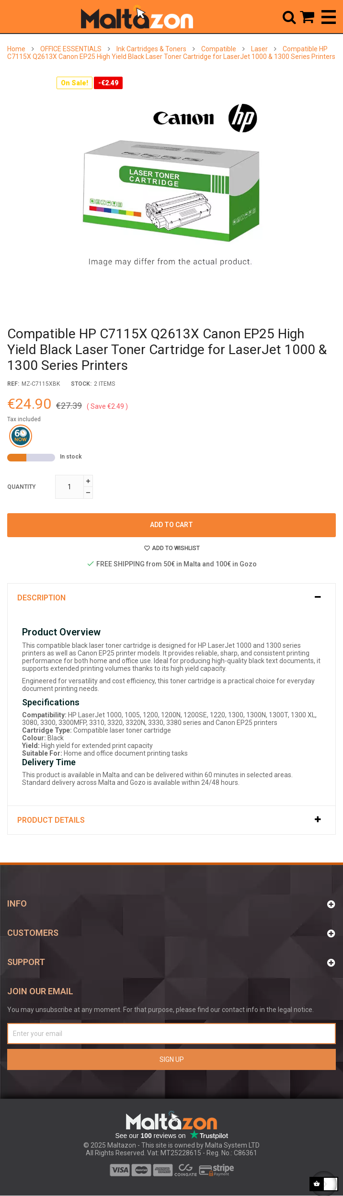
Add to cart (171, 525)
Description (41, 597)
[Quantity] (69, 487)
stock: (81, 383)
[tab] (171, 598)
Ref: (13, 383)
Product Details (51, 820)
